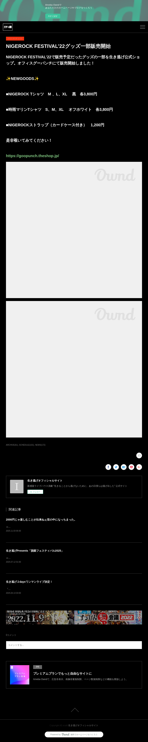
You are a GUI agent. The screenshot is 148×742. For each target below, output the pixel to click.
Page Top (74, 711)
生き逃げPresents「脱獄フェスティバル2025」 (35, 550)
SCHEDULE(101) (26, 445)
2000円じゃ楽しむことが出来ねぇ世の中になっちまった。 (41, 519)
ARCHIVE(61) (12, 445)
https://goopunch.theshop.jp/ (32, 156)
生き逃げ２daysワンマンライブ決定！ (29, 582)
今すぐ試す (53, 16)
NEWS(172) (40, 445)
